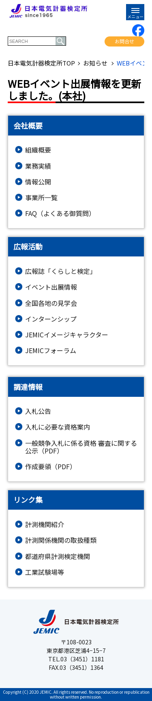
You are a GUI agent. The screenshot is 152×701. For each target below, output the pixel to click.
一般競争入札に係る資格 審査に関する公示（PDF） (81, 447)
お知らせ (96, 63)
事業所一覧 (41, 197)
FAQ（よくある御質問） (60, 213)
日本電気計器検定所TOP (41, 63)
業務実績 (38, 166)
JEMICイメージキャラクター (66, 335)
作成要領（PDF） (50, 466)
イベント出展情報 (51, 287)
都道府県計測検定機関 (57, 556)
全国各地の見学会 (51, 303)
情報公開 (38, 182)
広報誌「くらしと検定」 (60, 271)
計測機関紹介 (44, 524)
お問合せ (124, 41)
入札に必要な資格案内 (57, 427)
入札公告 (38, 411)
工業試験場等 (44, 572)
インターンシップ (51, 319)
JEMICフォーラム (50, 350)
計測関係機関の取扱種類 (60, 540)
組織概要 (38, 150)
